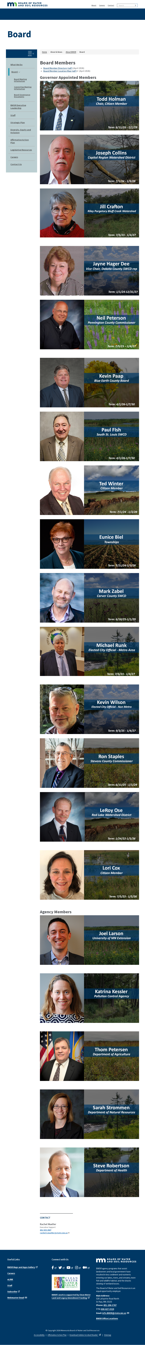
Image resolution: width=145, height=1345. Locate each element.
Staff (12, 115)
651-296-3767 (110, 1305)
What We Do (16, 64)
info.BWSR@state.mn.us (115, 1313)
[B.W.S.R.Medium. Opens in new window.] (86, 1267)
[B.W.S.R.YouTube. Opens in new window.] (70, 1267)
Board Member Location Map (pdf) (61, 71)
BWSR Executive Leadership (18, 106)
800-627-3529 (107, 1309)
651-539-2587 (45, 1230)
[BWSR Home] (41, 4)
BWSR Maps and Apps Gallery (22, 1267)
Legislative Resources (21, 149)
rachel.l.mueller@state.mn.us (55, 1233)
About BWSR (71, 52)
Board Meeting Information (20, 80)
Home (44, 52)
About (93, 5)
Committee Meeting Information (22, 88)
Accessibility (39, 1335)
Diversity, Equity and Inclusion (20, 131)
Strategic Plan (17, 122)
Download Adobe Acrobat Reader (86, 1335)
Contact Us (16, 164)
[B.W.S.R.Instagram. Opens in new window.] (78, 1267)
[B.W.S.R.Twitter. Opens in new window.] (61, 1267)
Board (15, 71)
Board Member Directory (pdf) (57, 68)
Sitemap (107, 1335)
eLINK (10, 1279)
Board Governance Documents (22, 96)
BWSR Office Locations (107, 1318)
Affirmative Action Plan (19, 141)
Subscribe (13, 1291)
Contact (111, 5)
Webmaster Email (17, 1297)
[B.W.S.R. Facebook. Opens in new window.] (54, 1267)
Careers (102, 5)
